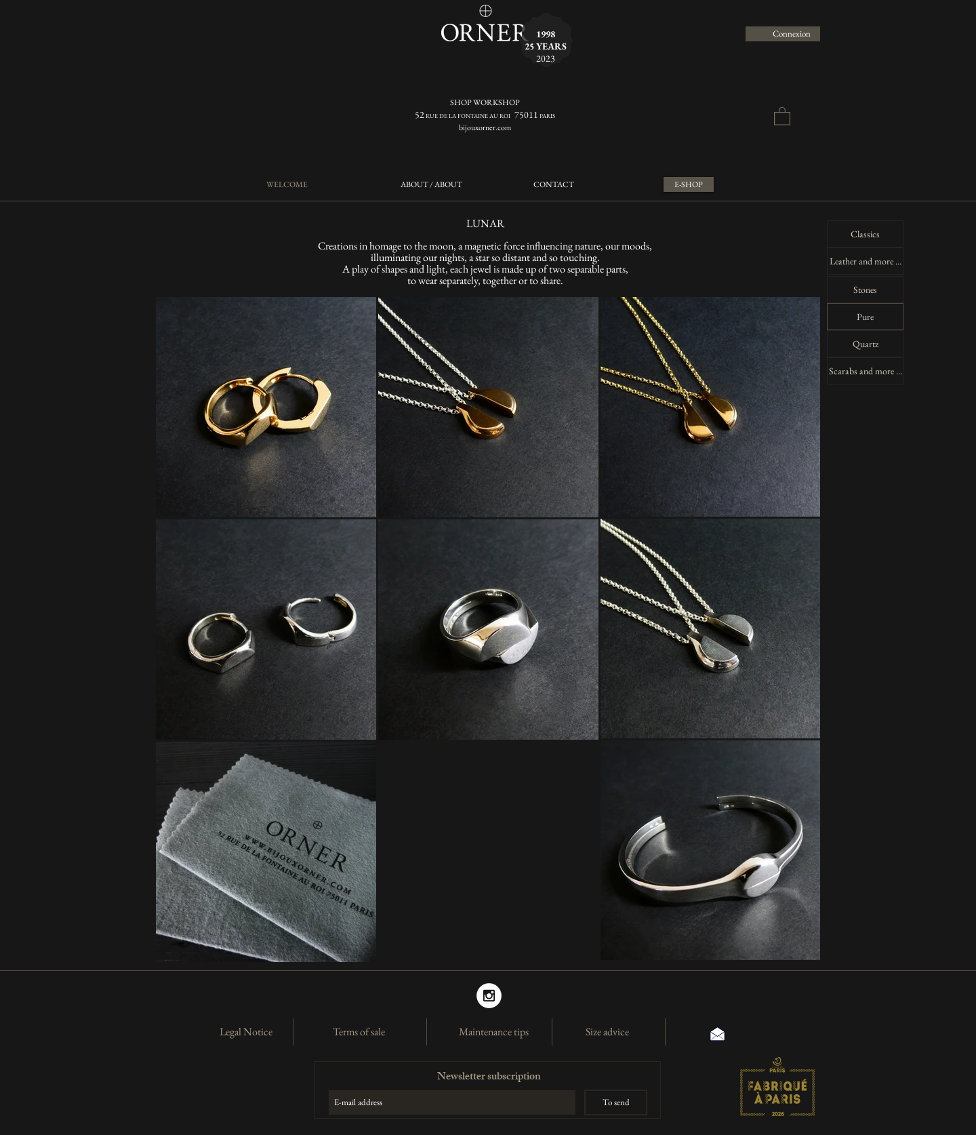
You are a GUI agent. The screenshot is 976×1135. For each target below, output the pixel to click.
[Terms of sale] (358, 1032)
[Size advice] (607, 1032)
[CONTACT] (553, 184)
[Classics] (865, 233)
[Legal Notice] (246, 1032)
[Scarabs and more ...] (865, 370)
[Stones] (865, 289)
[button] (782, 115)
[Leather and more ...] (865, 261)
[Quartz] (865, 343)
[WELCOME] (287, 184)
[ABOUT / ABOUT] (431, 184)
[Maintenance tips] (493, 1032)
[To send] (615, 1102)
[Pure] (865, 316)
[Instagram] (489, 995)
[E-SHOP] (689, 184)
